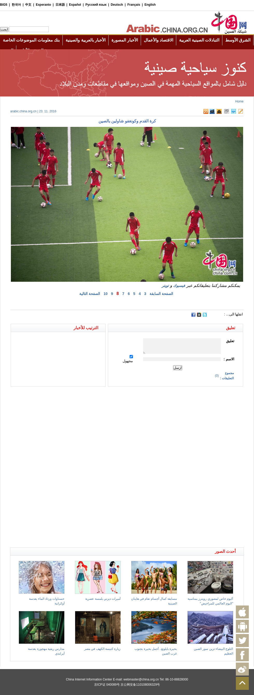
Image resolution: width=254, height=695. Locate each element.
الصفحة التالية (89, 294)
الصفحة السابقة (161, 294)
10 (105, 294)
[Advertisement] (68, 395)
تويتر (165, 286)
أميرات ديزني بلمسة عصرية (103, 599)
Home (239, 101)
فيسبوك (179, 286)
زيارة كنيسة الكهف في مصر (102, 649)
